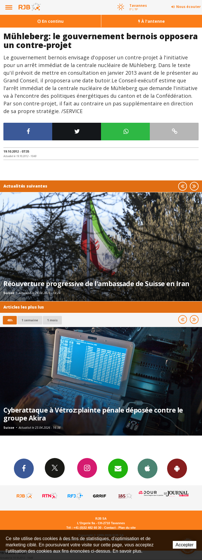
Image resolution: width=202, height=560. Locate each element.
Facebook (24, 468)
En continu (50, 21)
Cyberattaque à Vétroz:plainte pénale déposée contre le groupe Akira (93, 413)
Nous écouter (188, 6)
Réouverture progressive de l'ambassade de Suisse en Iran (96, 283)
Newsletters (118, 468)
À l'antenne (151, 21)
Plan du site (127, 527)
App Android (177, 468)
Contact (109, 527)
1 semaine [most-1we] (30, 320)
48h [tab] (9, 320)
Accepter (184, 544)
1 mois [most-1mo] (52, 320)
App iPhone (147, 468)
